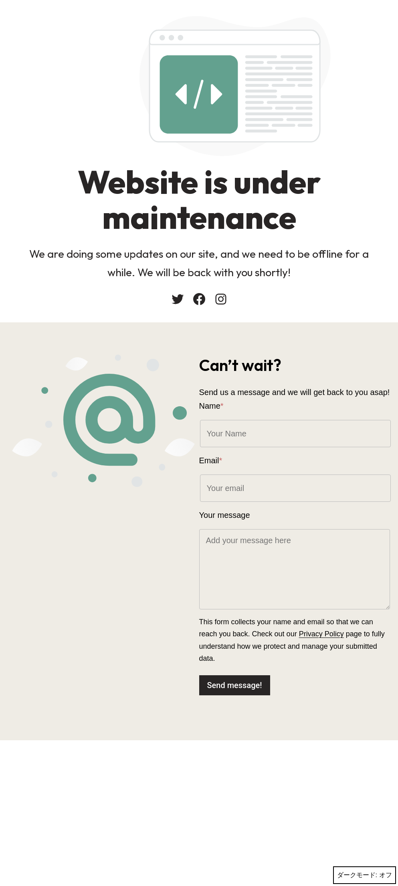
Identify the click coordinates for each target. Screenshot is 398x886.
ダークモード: (364, 875)
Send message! (234, 685)
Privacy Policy (321, 634)
